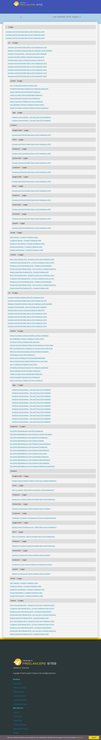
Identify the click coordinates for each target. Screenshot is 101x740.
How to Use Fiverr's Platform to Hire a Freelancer (26, 102)
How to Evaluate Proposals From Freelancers (25, 98)
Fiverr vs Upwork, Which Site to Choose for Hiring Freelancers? (33, 490)
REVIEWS (40, 11)
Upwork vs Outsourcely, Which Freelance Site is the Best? (31, 509)
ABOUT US (30, 11)
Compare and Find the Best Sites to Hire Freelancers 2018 (25, 32)
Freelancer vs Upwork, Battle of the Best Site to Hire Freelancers (33, 499)
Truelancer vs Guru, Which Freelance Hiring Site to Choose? (32, 564)
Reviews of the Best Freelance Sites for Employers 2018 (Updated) (30, 51)
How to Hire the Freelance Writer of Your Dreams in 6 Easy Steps (31, 345)
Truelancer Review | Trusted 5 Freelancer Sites (25, 240)
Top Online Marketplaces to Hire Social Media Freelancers (29, 457)
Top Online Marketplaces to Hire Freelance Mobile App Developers (32, 466)
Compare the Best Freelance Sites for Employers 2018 (26, 57)
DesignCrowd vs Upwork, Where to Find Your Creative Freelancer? (34, 481)
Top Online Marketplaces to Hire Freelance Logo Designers (29, 463)
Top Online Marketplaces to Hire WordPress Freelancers (29, 437)
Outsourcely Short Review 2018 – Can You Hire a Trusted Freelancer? (33, 269)
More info (80, 737)
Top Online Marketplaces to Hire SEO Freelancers (26, 431)
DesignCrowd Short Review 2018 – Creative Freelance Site (29, 272)
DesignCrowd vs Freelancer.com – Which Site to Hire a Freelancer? (34, 527)
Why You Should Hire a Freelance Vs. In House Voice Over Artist (31, 348)
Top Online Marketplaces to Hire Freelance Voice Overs (28, 453)
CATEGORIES (70, 11)
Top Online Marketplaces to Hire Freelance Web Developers (30, 460)
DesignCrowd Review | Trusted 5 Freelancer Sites (26, 250)
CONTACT (81, 11)
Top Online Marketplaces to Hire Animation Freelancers (28, 447)
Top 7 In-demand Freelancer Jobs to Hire (23, 85)
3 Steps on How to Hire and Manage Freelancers (26, 95)
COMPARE (59, 11)
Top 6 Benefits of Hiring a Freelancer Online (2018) (27, 105)
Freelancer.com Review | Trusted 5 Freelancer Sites (27, 244)
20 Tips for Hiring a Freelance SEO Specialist (24, 342)
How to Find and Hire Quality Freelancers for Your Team (29, 361)
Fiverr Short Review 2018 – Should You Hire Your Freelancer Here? (32, 259)
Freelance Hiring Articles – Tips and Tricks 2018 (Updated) (27, 54)
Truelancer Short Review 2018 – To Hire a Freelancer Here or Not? (32, 263)
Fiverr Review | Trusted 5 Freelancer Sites (24, 237)
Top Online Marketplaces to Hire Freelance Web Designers (29, 450)
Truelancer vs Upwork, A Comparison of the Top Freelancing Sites (34, 518)
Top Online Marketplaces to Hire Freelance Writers (27, 441)
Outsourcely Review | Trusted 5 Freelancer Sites (26, 247)
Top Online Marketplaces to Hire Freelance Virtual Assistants (30, 444)
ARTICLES (49, 11)
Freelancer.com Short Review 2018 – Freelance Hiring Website (30, 266)
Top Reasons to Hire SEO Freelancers (22, 355)
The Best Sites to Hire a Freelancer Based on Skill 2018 (26, 60)
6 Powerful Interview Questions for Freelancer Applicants (29, 89)
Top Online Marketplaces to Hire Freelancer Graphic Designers (31, 434)
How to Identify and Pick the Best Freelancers (25, 92)
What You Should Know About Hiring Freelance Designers (29, 352)
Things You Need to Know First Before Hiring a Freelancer (29, 108)
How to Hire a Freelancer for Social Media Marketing (27, 358)
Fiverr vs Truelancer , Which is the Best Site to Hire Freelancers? (33, 537)
